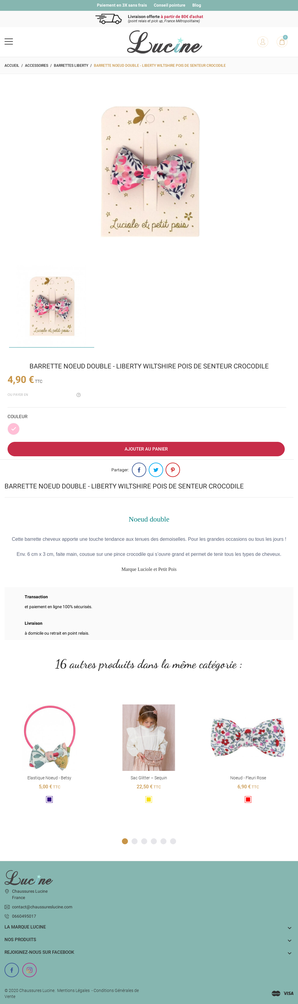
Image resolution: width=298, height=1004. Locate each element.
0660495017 (24, 916)
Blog (196, 5)
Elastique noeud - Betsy (49, 777)
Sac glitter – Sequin (148, 777)
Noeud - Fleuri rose (248, 777)
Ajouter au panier (146, 449)
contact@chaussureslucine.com (42, 906)
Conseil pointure (169, 5)
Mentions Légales (73, 990)
